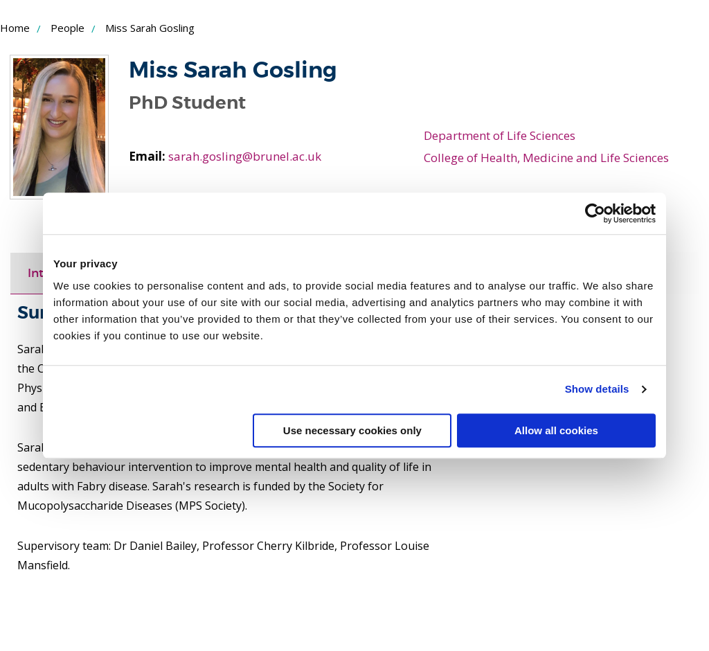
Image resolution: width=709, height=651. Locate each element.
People (67, 28)
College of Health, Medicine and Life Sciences (546, 158)
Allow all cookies (556, 430)
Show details (597, 389)
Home (15, 28)
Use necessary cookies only (352, 430)
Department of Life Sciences (499, 135)
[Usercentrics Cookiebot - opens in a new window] (595, 213)
